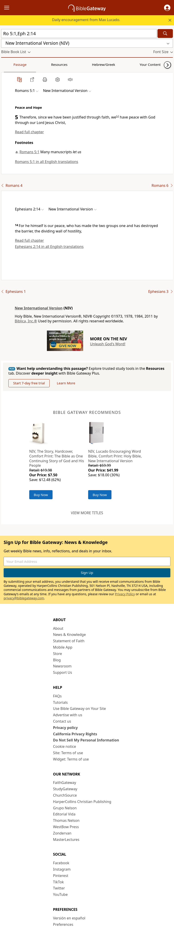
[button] (167, 8)
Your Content (89, 64)
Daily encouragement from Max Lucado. (86, 19)
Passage (11, 64)
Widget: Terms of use (71, 759)
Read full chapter (29, 131)
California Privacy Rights (75, 733)
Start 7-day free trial (29, 383)
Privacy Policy (125, 594)
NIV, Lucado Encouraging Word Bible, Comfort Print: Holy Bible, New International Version (115, 456)
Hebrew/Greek (60, 64)
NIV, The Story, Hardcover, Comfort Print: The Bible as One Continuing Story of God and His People (56, 458)
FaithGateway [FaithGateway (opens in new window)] (64, 782)
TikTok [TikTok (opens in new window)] (58, 881)
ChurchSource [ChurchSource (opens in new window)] (65, 795)
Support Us (62, 672)
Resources (33, 64)
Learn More (66, 383)
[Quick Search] (79, 33)
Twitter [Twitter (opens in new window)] (59, 888)
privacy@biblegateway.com (24, 598)
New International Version (39, 308)
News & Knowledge (69, 634)
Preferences (63, 924)
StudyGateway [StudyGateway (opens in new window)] (65, 788)
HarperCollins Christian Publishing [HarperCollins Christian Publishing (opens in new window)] (82, 801)
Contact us (62, 721)
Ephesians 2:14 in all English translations (49, 246)
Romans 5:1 (29, 151)
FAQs (57, 696)
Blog (57, 659)
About (58, 628)
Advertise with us (67, 714)
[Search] (165, 33)
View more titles (87, 512)
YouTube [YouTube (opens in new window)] (60, 894)
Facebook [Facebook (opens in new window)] (61, 862)
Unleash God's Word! (107, 343)
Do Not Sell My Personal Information (86, 740)
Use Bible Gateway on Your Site (79, 708)
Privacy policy (65, 727)
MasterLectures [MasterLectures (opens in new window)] (66, 839)
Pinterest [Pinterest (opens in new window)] (60, 875)
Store (57, 653)
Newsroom (62, 666)
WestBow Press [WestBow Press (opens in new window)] (66, 826)
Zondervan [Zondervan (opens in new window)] (62, 833)
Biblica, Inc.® (26, 321)
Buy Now (41, 494)
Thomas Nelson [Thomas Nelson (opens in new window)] (66, 820)
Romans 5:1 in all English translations (46, 161)
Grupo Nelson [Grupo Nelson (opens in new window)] (65, 807)
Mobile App (62, 647)
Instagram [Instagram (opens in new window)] (62, 869)
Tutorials (60, 702)
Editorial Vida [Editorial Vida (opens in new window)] (64, 814)
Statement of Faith (69, 640)
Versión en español (69, 918)
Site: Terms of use (68, 752)
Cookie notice (64, 746)
